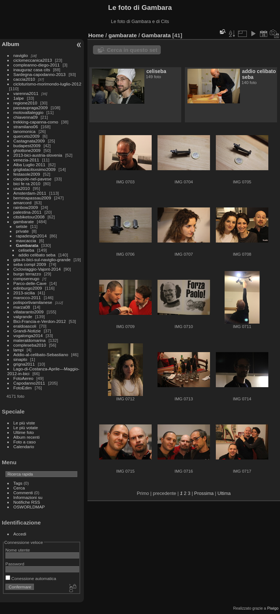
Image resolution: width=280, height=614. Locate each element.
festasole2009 (26, 174)
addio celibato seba (37, 254)
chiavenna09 (25, 117)
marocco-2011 (27, 297)
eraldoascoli (24, 326)
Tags (18, 483)
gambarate (23, 221)
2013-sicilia (24, 292)
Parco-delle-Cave (30, 283)
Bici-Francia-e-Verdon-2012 (39, 321)
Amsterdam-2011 (29, 193)
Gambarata (27, 245)
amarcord (22, 202)
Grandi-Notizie (27, 330)
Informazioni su (28, 497)
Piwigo (273, 608)
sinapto (20, 359)
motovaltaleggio (28, 112)
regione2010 (25, 102)
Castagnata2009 (29, 140)
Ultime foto (23, 432)
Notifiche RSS (26, 502)
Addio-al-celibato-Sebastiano (40, 354)
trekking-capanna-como (35, 121)
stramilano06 (25, 126)
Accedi (19, 533)
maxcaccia (26, 240)
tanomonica (24, 131)
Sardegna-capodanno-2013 (39, 74)
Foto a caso (24, 441)
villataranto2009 (28, 311)
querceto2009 (26, 136)
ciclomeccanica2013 (32, 60)
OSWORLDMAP (29, 506)
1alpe (18, 98)
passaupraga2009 (30, 107)
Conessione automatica (30, 578)
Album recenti (26, 437)
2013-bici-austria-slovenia (37, 155)
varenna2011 (26, 93)
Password (14, 563)
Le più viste (24, 422)
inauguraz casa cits (31, 69)
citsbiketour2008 (29, 216)
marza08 (21, 307)
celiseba (26, 250)
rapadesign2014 (31, 235)
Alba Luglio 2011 (29, 164)
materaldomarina (29, 340)
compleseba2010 (29, 345)
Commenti (23, 492)
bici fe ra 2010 (26, 183)
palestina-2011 (27, 212)
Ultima (223, 493)
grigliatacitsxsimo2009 (34, 169)
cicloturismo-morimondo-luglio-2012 (47, 83)
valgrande (22, 316)
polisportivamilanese (32, 302)
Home (96, 35)
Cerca (19, 487)
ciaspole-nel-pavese (32, 178)
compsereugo (26, 278)
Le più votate (25, 427)
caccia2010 (24, 79)
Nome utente (17, 550)
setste (21, 226)
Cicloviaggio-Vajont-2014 (37, 269)
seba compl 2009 (29, 264)
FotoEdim (22, 387)
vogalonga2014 (28, 335)
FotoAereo (23, 378)
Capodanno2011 (29, 383)
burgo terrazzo (27, 273)
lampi (18, 349)
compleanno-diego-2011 (36, 64)
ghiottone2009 (27, 150)
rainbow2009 (25, 207)
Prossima (204, 493)
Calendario (23, 446)
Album (10, 44)
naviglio (20, 55)
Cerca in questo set (132, 50)
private (22, 231)
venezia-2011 (26, 159)
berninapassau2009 (32, 197)
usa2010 (21, 188)
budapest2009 (27, 145)
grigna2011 (24, 364)
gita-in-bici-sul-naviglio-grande (42, 259)
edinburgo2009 (27, 288)
